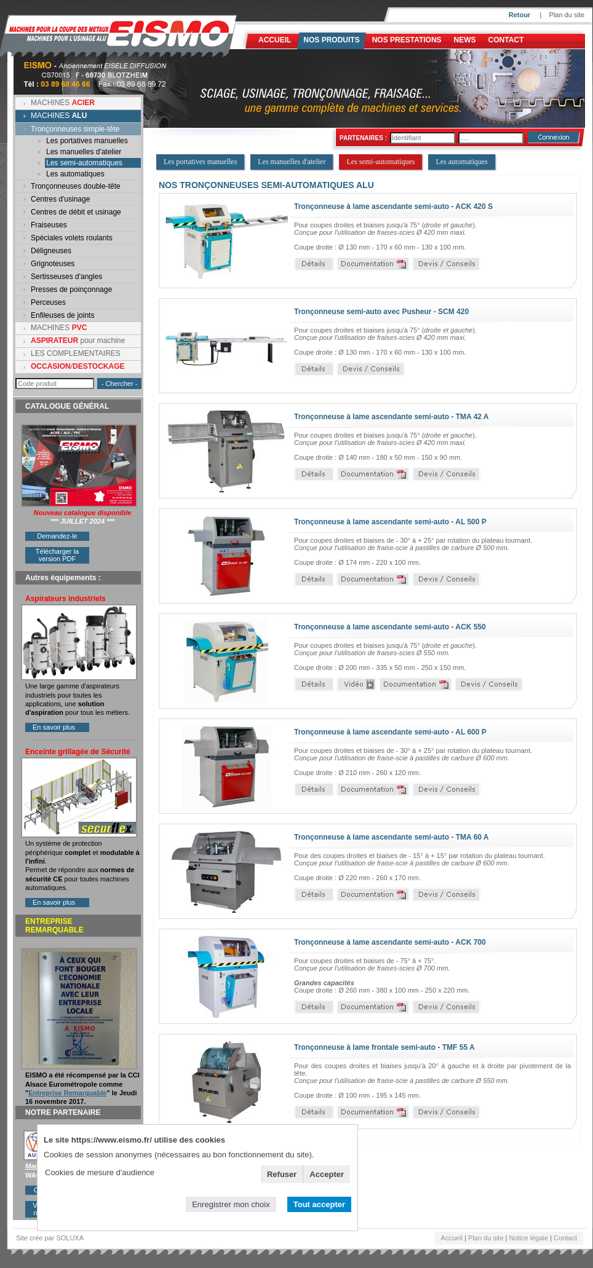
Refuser (281, 1174)
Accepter (326, 1174)
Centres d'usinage (60, 199)
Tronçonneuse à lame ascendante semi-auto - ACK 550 (390, 627)
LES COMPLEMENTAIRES (76, 353)
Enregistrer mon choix (230, 1204)
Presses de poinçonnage (71, 289)
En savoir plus (54, 727)
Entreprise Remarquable (67, 1093)
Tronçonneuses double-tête (76, 186)
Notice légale (529, 1238)
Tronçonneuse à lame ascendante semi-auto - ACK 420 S (393, 206)
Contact (506, 40)
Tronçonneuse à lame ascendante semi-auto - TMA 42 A (391, 416)
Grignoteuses (52, 263)
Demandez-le (57, 536)
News (465, 40)
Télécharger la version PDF (57, 555)
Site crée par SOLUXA (50, 1238)
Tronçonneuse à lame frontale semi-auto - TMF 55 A (384, 1047)
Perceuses (48, 302)
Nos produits (331, 40)
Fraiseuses (49, 225)
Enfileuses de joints (62, 315)
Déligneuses (51, 250)
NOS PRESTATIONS (407, 40)
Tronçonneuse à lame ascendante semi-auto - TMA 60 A (391, 837)
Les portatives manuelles (87, 140)
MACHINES (63, 102)
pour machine (78, 340)
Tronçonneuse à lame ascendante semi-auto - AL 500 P (390, 522)
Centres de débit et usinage (76, 212)
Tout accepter (319, 1204)
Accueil (274, 40)
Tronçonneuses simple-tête (75, 129)
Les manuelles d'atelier (83, 152)
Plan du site (566, 14)
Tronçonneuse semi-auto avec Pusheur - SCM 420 (381, 311)
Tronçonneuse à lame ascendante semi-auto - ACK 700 (390, 942)
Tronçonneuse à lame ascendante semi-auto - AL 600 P (390, 732)
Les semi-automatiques (84, 163)
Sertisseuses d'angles (66, 276)
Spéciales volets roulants (72, 238)
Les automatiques (75, 174)
